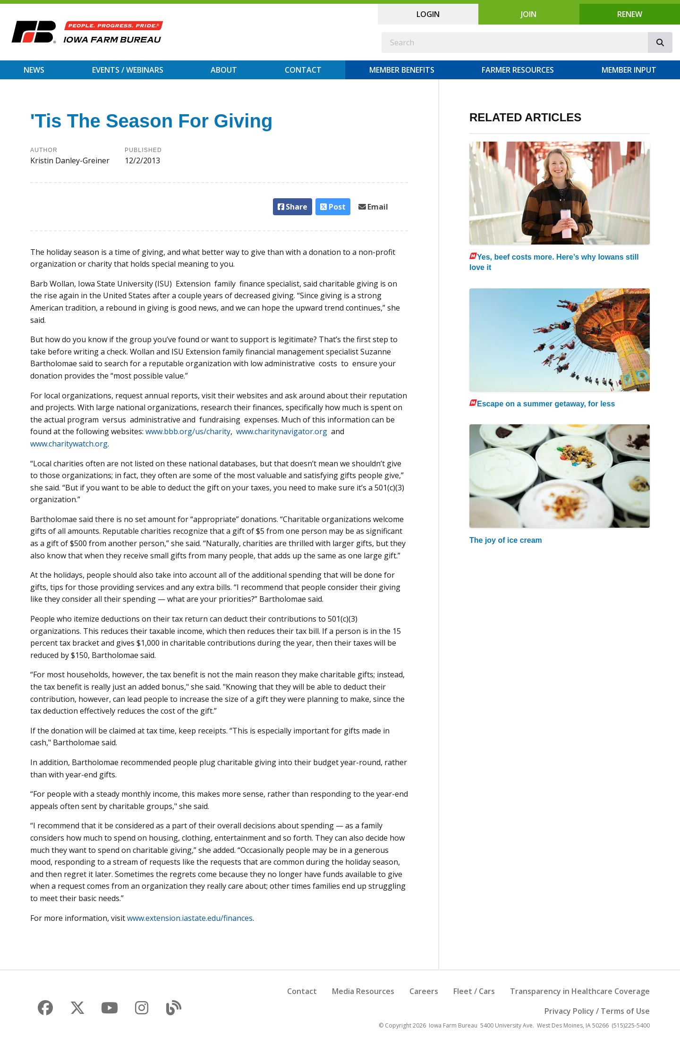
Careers (423, 991)
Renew (629, 14)
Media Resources (363, 991)
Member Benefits (401, 70)
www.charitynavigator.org (283, 431)
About (224, 70)
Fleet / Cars (474, 991)
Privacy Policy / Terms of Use (597, 1011)
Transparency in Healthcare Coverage (580, 991)
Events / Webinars (127, 70)
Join (528, 14)
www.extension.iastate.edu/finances (190, 918)
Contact (303, 70)
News (34, 70)
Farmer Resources (518, 70)
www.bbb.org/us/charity (187, 431)
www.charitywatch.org (69, 443)
